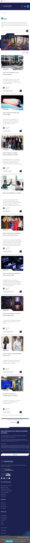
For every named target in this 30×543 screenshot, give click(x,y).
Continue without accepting (23, 537)
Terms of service (26, 450)
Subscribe (15, 454)
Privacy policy (20, 450)
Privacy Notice (16, 441)
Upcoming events (4, 517)
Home (2, 12)
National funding (7, 211)
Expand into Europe (4, 487)
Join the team (3, 508)
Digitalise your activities (5, 488)
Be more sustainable (4, 492)
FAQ (2, 522)
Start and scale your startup (6, 485)
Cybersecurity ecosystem (8, 291)
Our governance (4, 506)
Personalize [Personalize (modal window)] (16, 541)
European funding (7, 130)
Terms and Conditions (5, 535)
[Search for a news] (27, 31)
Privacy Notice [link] (22, 541)
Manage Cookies (4, 527)
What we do (3, 503)
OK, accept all (9, 541)
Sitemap (2, 524)
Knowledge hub (4, 518)
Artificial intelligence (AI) (8, 331)
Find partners (3, 496)
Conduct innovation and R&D (6, 490)
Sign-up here (3, 443)
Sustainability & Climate (8, 90)
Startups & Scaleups (7, 171)
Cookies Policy (3, 530)
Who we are (3, 504)
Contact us (3, 520)
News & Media (3, 515)
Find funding (3, 494)
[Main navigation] (28, 6)
